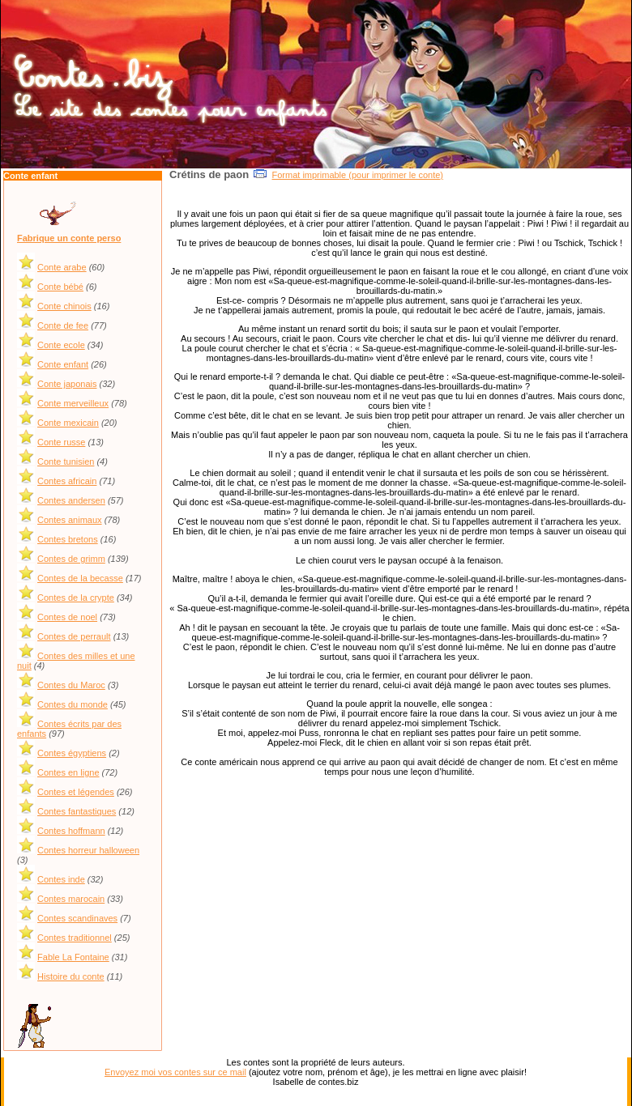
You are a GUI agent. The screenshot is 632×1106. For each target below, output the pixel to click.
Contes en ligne (68, 772)
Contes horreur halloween (88, 850)
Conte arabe (62, 267)
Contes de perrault (74, 636)
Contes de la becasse (80, 578)
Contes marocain (71, 899)
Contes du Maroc (71, 685)
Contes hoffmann (71, 831)
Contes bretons (67, 539)
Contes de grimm (71, 559)
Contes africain (66, 481)
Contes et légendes (75, 792)
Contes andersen (71, 500)
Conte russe (61, 442)
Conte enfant (62, 364)
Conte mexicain (68, 423)
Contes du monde (72, 704)
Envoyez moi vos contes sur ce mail (175, 1072)
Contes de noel (67, 617)
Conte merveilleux (73, 403)
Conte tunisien (65, 461)
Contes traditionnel (74, 937)
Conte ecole (61, 345)
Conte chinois (64, 306)
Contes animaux (69, 520)
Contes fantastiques (76, 811)
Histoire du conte (71, 976)
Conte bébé (60, 286)
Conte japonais (66, 384)
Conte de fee (62, 325)
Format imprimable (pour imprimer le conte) (358, 175)
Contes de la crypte (75, 597)
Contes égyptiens (71, 753)
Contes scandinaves (77, 918)
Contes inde (61, 879)
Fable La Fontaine (73, 957)
